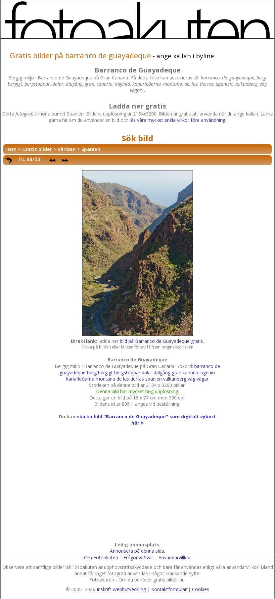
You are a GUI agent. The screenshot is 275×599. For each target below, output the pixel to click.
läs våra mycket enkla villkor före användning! (178, 120)
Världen (67, 149)
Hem (11, 149)
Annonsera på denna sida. (137, 551)
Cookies (200, 589)
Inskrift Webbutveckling (121, 589)
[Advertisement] (136, 490)
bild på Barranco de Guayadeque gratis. (162, 341)
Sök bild (137, 138)
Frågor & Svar (138, 557)
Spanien (90, 149)
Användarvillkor (175, 557)
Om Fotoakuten (101, 557)
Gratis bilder (37, 149)
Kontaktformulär (169, 589)
